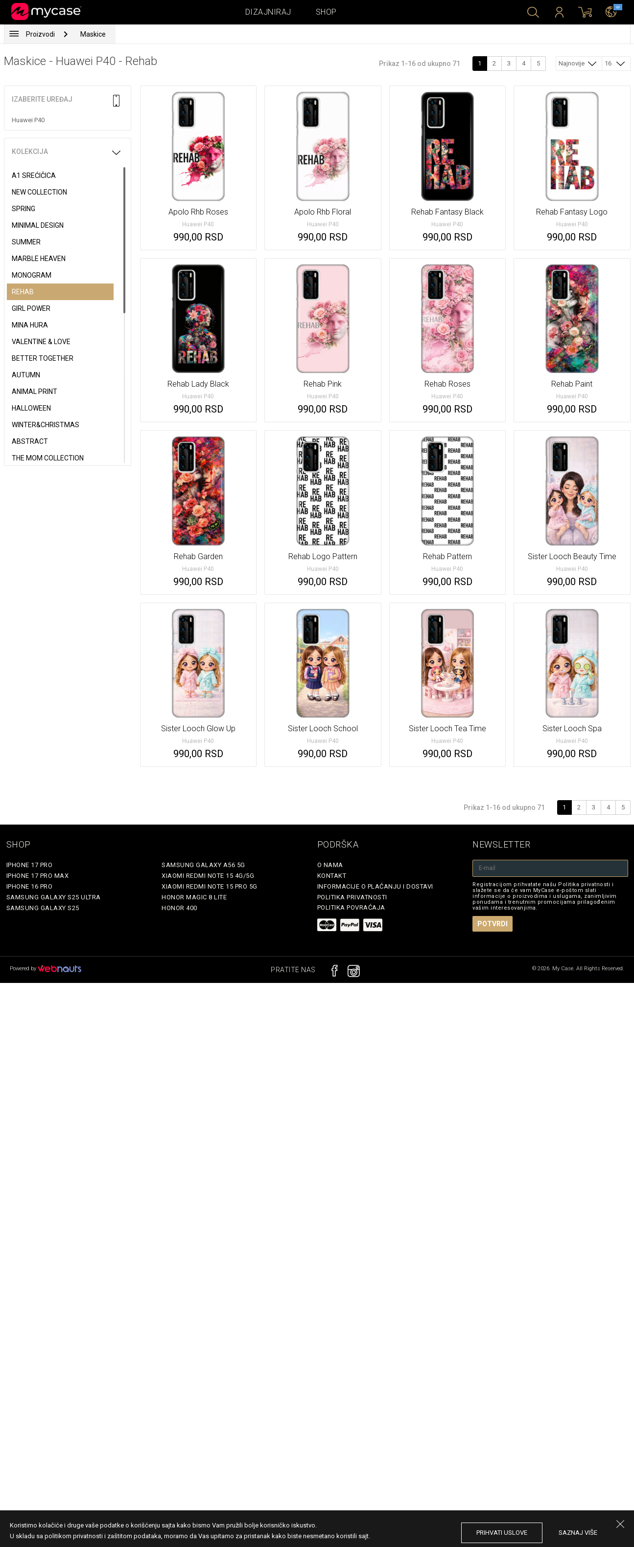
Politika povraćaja (351, 907)
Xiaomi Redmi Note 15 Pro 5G (210, 886)
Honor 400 (179, 908)
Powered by (45, 968)
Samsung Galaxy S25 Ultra (53, 897)
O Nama (330, 865)
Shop (326, 12)
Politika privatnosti (352, 897)
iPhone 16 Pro (29, 886)
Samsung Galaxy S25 (42, 908)
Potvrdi (492, 924)
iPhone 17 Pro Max (37, 875)
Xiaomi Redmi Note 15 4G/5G (208, 875)
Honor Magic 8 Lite (194, 897)
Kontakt (332, 875)
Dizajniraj (268, 12)
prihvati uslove (501, 1532)
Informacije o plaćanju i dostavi (375, 886)
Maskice (93, 34)
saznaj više (578, 1532)
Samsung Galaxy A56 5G (203, 865)
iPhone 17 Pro (29, 865)
